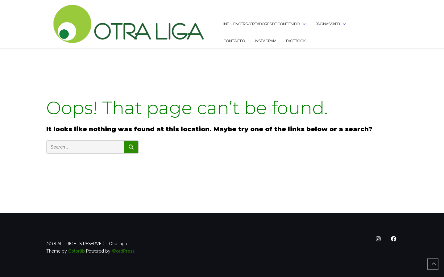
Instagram (265, 41)
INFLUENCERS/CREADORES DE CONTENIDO (261, 24)
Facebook (295, 41)
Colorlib (76, 251)
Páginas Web (328, 24)
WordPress (123, 251)
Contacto (234, 41)
